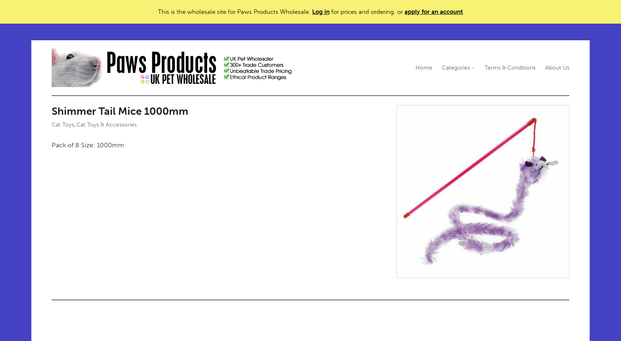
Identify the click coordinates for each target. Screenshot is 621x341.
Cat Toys (63, 124)
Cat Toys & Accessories (107, 124)
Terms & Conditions (510, 67)
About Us (557, 67)
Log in (321, 11)
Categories (458, 67)
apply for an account (434, 11)
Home (423, 67)
